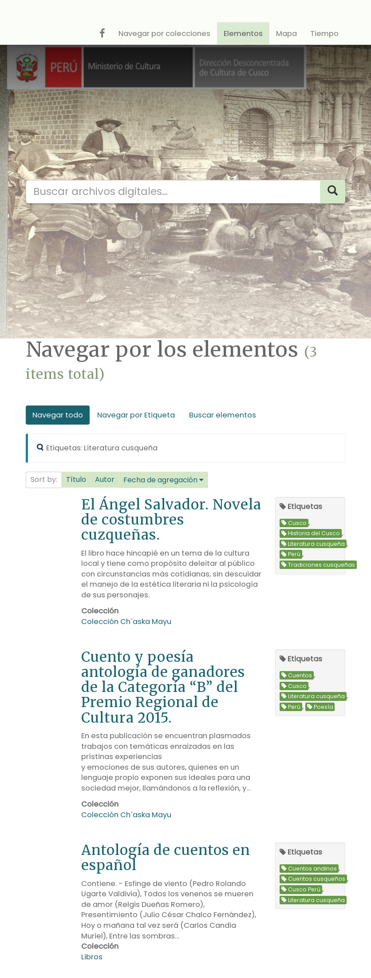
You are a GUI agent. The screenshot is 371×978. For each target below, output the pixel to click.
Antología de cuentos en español (165, 857)
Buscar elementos (222, 415)
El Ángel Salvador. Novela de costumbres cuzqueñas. (171, 519)
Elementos (243, 33)
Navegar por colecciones (164, 33)
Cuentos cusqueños (313, 879)
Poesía (320, 707)
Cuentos (296, 675)
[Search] (332, 191)
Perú (290, 554)
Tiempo (324, 33)
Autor (104, 479)
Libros (92, 957)
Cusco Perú (300, 889)
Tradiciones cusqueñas (318, 565)
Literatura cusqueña (313, 544)
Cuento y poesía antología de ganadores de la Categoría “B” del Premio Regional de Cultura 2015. (163, 687)
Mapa (286, 33)
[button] (76, 480)
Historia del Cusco (310, 533)
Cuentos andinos (309, 868)
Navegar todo (57, 415)
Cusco (294, 523)
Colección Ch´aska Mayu (126, 621)
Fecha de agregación (160, 480)
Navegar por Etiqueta (136, 415)
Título (76, 479)
